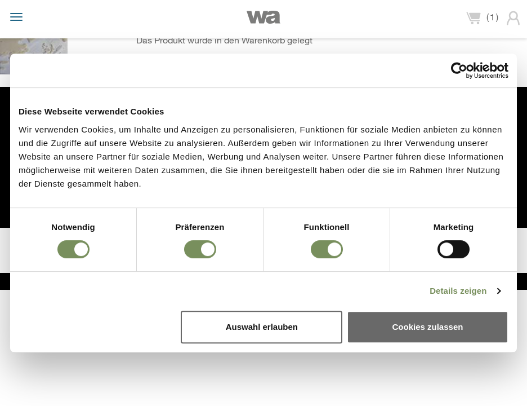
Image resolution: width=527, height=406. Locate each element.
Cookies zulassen (427, 327)
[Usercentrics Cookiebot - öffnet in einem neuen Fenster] (459, 70)
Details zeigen (458, 290)
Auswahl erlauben (262, 327)
